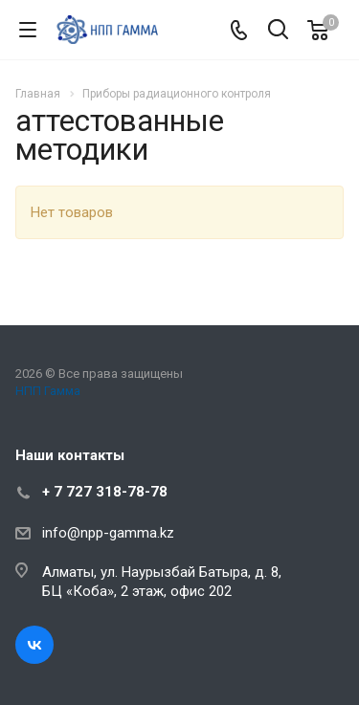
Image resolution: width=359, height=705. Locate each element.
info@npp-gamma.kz (108, 532)
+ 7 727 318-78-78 (105, 491)
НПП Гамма (47, 391)
